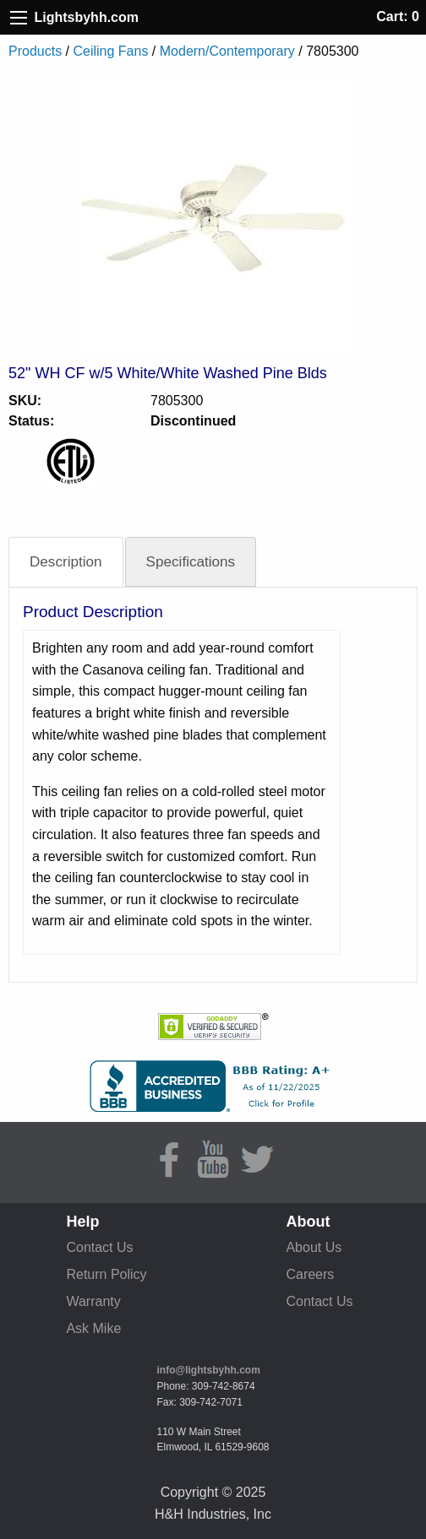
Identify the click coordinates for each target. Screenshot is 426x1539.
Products (35, 51)
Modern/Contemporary (227, 51)
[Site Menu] (18, 17)
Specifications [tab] (191, 562)
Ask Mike (93, 1328)
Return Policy (106, 1274)
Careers (310, 1274)
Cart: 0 (397, 16)
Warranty (93, 1301)
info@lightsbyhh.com (208, 1370)
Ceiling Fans (110, 51)
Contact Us (99, 1247)
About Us (313, 1247)
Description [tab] (66, 562)
